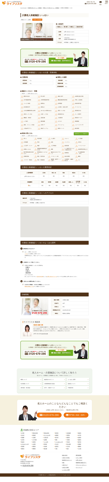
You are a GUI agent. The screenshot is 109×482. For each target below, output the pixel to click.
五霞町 (45, 439)
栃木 (68, 448)
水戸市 (79, 435)
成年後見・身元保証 (25, 387)
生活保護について (25, 383)
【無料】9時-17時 (90, 3)
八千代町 (34, 439)
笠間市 (68, 435)
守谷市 (68, 442)
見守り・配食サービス (49, 387)
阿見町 (45, 444)
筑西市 (68, 437)
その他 (79, 448)
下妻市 (68, 439)
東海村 (34, 435)
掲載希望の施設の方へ (81, 462)
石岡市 (34, 442)
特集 (63, 462)
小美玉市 (46, 437)
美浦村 (22, 446)
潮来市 (22, 448)
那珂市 (56, 433)
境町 (56, 439)
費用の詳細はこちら (29, 286)
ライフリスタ (23, 7)
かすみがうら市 (25, 444)
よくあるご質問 (71, 379)
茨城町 (22, 437)
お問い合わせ (79, 460)
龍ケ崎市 (69, 444)
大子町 (22, 433)
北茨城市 (69, 433)
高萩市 (79, 433)
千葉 (56, 448)
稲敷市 (34, 446)
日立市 (22, 435)
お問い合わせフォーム (52, 276)
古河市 (22, 439)
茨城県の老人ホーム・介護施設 (35, 7)
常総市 (22, 442)
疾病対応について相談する (81, 133)
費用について (24, 379)
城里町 (56, 435)
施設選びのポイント (49, 379)
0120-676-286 (40, 276)
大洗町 (34, 437)
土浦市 (34, 444)
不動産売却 (70, 387)
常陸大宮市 (35, 433)
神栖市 (34, 448)
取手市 (79, 442)
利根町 (79, 444)
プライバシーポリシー (81, 465)
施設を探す (65, 455)
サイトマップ (79, 467)
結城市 (79, 437)
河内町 (45, 446)
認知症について (71, 383)
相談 (100, 4)
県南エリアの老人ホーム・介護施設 (51, 7)
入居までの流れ (66, 457)
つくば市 (46, 442)
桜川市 (56, 437)
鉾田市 (56, 446)
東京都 (45, 448)
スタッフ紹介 (79, 457)
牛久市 (56, 444)
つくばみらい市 (59, 442)
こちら (26, 253)
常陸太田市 (46, 433)
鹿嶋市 (79, 446)
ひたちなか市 (47, 435)
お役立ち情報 (65, 467)
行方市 (68, 446)
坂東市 (79, 439)
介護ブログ (65, 465)
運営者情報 (78, 455)
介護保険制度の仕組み (49, 383)
